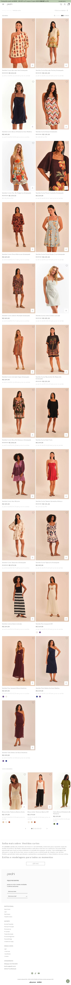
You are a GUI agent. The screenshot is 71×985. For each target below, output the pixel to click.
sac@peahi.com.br (11, 966)
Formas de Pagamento (9, 936)
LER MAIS (36, 863)
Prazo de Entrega (8, 939)
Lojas (5, 911)
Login (5, 949)
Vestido (9, 10)
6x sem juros (62, 1)
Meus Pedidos (7, 954)
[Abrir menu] (3, 4)
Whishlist (6, 956)
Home (4, 10)
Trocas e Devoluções (8, 934)
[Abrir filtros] (61, 10)
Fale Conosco (7, 914)
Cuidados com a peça (8, 941)
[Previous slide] (25, 828)
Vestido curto (17, 10)
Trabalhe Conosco (8, 916)
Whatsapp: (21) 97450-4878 (10, 963)
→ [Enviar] (26, 896)
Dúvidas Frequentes (8, 924)
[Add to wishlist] (33, 20)
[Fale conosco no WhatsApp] (68, 981)
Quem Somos (7, 909)
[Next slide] (47, 828)
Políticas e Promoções (9, 926)
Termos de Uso (7, 929)
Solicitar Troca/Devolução (10, 968)
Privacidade (7, 931)
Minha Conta (7, 951)
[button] (37, 632)
